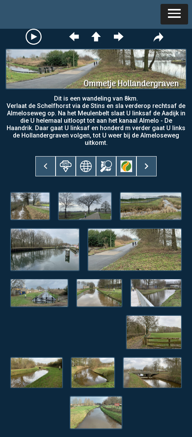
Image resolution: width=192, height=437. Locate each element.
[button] (174, 14)
